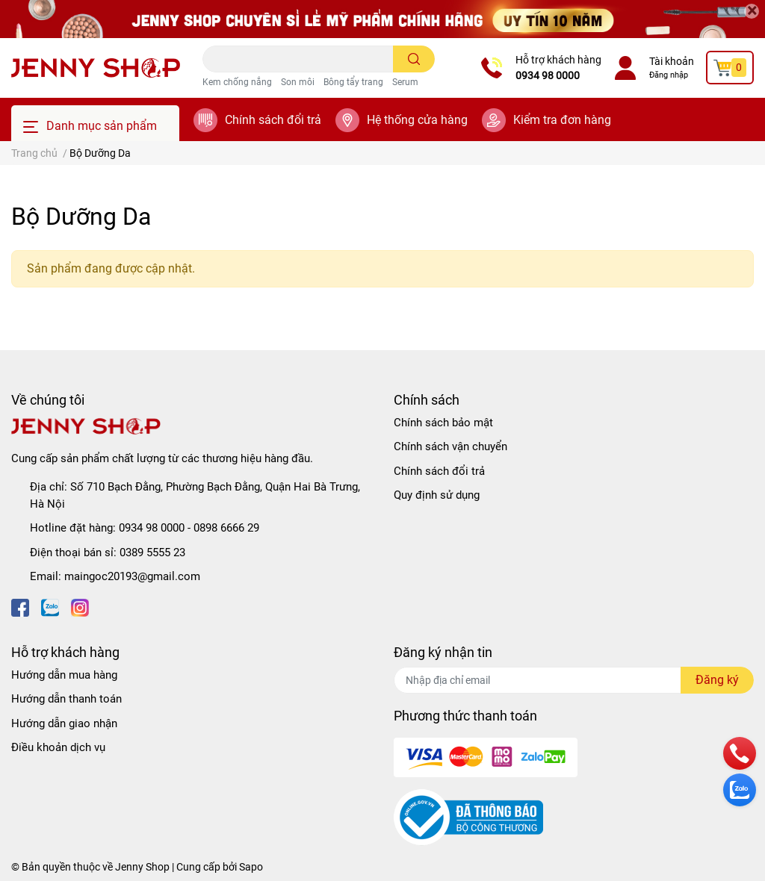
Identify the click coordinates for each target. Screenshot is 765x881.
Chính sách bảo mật (443, 422)
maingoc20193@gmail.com (132, 576)
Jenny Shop (142, 867)
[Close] (751, 11)
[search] (414, 59)
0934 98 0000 (547, 75)
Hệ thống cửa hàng (417, 120)
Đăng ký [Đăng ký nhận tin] (717, 680)
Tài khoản (671, 61)
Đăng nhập (668, 75)
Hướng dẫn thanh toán (66, 699)
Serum (405, 82)
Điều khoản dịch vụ (58, 747)
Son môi (298, 82)
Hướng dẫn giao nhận (64, 723)
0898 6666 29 (226, 528)
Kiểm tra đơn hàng (562, 120)
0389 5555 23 (152, 552)
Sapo (251, 867)
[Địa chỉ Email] (574, 680)
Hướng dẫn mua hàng (64, 675)
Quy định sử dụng (437, 495)
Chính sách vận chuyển (450, 446)
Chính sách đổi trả (273, 120)
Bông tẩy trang (353, 82)
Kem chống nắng (237, 82)
